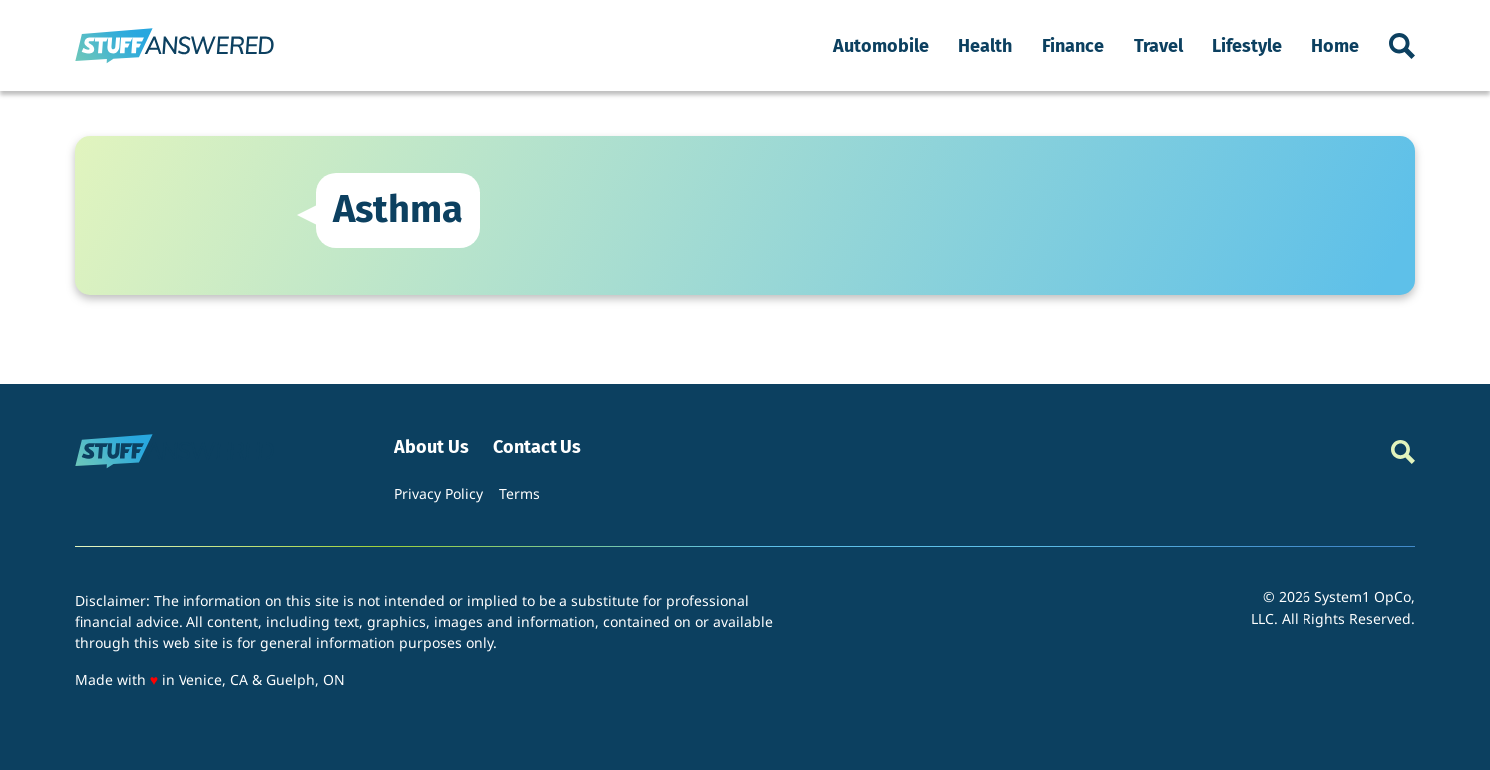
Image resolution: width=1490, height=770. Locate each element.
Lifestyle (1247, 46)
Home (1335, 46)
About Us (431, 447)
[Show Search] (1402, 46)
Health (985, 46)
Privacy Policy (438, 493)
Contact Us (537, 447)
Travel (1158, 46)
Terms (519, 493)
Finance (1073, 46)
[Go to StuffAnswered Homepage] (174, 45)
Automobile (881, 46)
